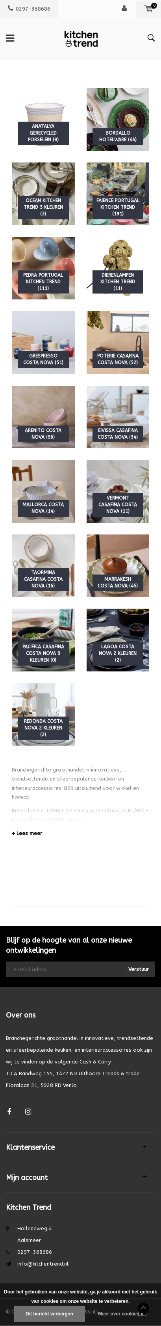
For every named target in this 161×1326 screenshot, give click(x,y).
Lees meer (27, 833)
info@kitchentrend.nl (42, 1264)
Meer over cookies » (120, 1314)
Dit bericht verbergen (49, 1314)
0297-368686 (29, 9)
